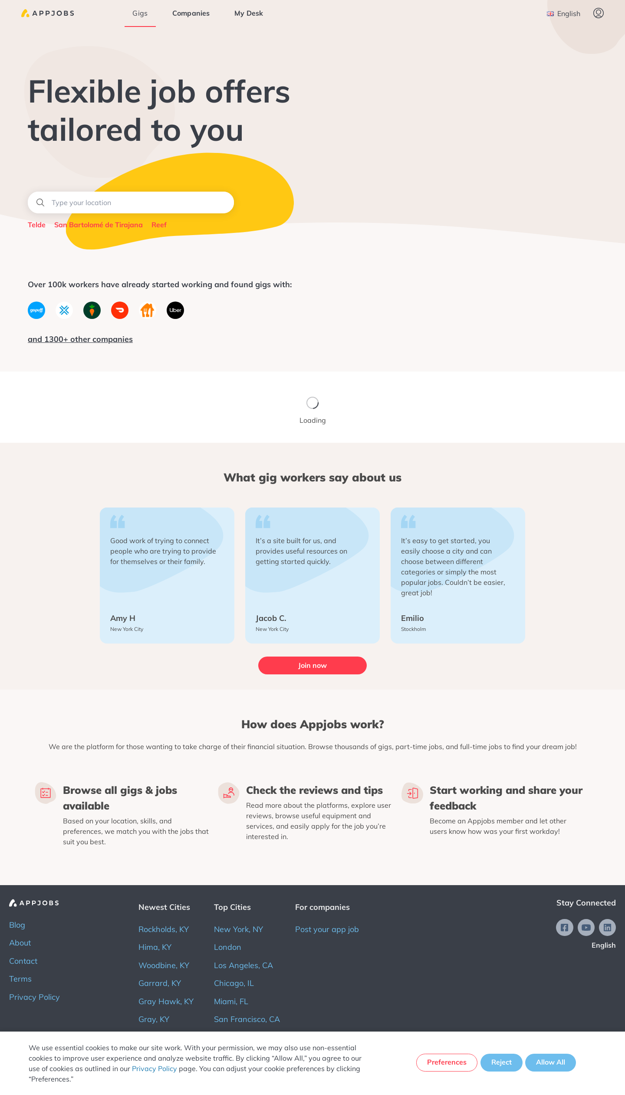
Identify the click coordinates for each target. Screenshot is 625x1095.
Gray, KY (153, 1018)
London (227, 946)
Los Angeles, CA (243, 964)
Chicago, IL (234, 982)
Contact (23, 959)
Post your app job (327, 928)
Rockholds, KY (163, 928)
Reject (500, 1062)
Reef (159, 224)
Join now (312, 665)
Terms (20, 977)
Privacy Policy (34, 995)
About (20, 941)
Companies (193, 13)
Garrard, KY (159, 982)
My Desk (250, 13)
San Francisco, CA (247, 1018)
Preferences (444, 1062)
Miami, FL (231, 1000)
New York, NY (238, 928)
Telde (37, 224)
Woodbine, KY (163, 964)
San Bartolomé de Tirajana (98, 224)
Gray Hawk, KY (166, 1000)
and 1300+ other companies (80, 339)
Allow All (551, 1062)
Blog (17, 924)
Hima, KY (154, 946)
